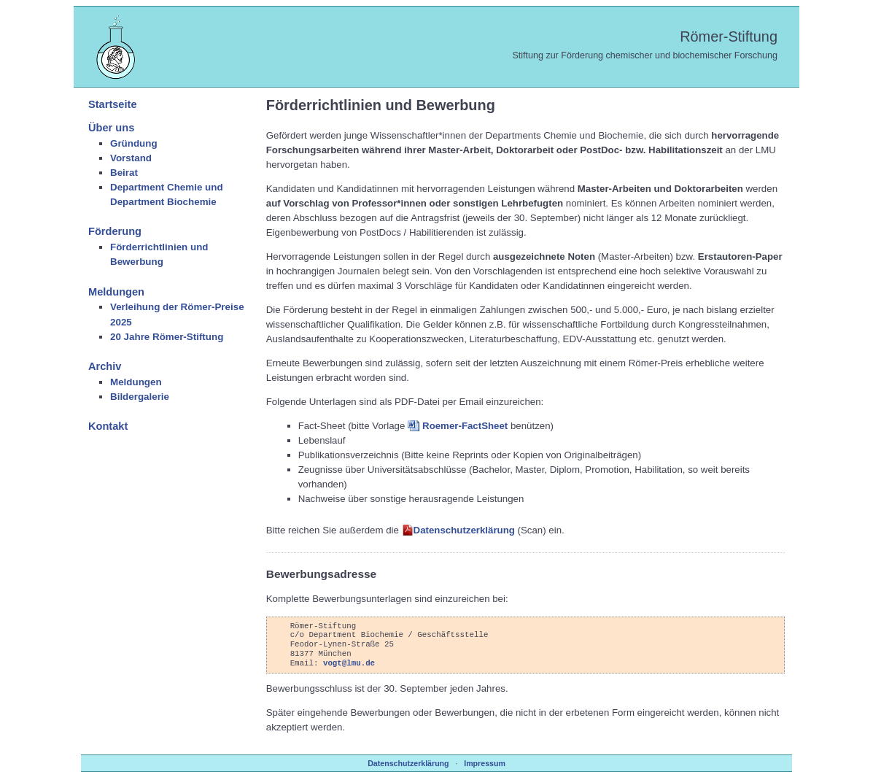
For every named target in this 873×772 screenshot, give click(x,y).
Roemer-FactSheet (465, 425)
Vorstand (131, 158)
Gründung (134, 143)
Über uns (111, 128)
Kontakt (108, 426)
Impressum (484, 763)
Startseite (112, 104)
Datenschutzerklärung (464, 530)
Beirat (124, 172)
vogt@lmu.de (349, 662)
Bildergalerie (139, 396)
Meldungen (116, 292)
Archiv (104, 366)
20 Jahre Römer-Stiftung (166, 336)
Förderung (114, 231)
